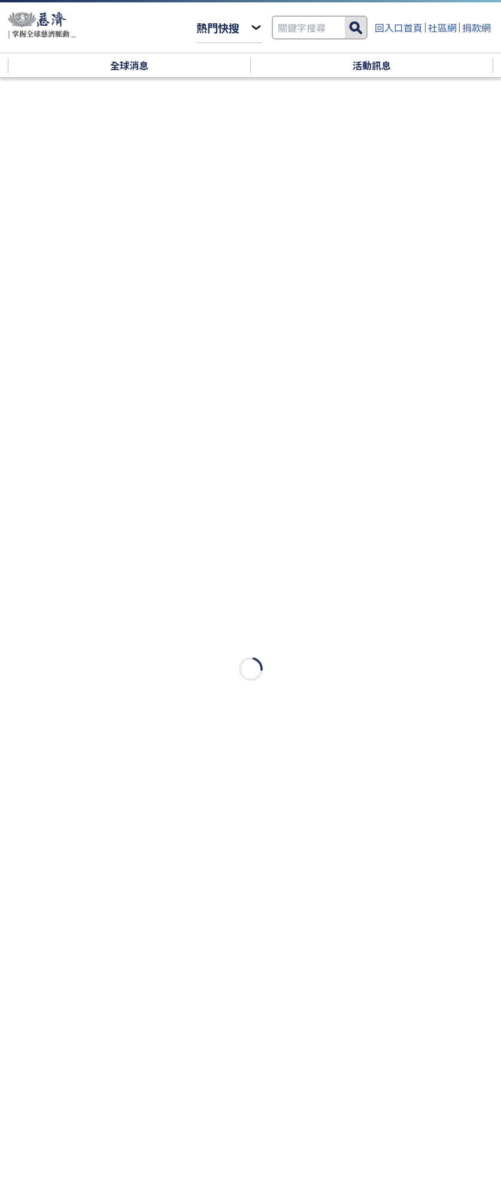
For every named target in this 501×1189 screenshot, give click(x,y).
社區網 (442, 27)
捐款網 (476, 27)
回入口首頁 (399, 27)
